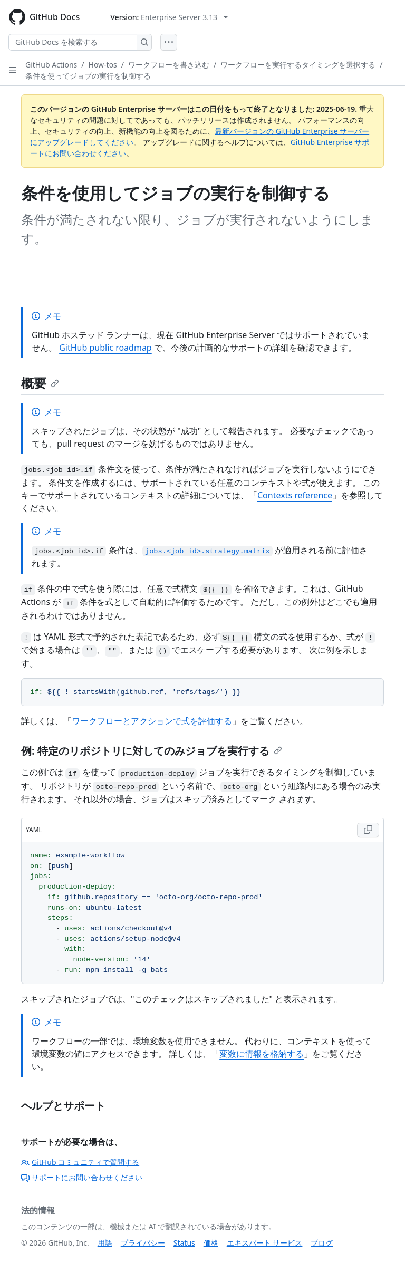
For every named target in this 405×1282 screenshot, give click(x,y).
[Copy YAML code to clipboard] (368, 830)
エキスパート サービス (265, 1243)
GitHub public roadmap (105, 347)
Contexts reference (294, 495)
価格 (211, 1243)
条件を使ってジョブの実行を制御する (88, 76)
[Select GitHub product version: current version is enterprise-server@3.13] (169, 17)
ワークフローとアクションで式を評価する (152, 721)
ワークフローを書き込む (168, 65)
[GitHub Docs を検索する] (73, 42)
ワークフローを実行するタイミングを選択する (297, 65)
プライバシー (143, 1243)
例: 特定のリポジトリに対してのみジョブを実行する (151, 751)
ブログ (322, 1243)
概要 (40, 382)
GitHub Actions (51, 65)
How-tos (103, 65)
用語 (105, 1243)
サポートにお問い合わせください (81, 1177)
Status (184, 1243)
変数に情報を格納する (261, 1053)
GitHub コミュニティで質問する (80, 1162)
